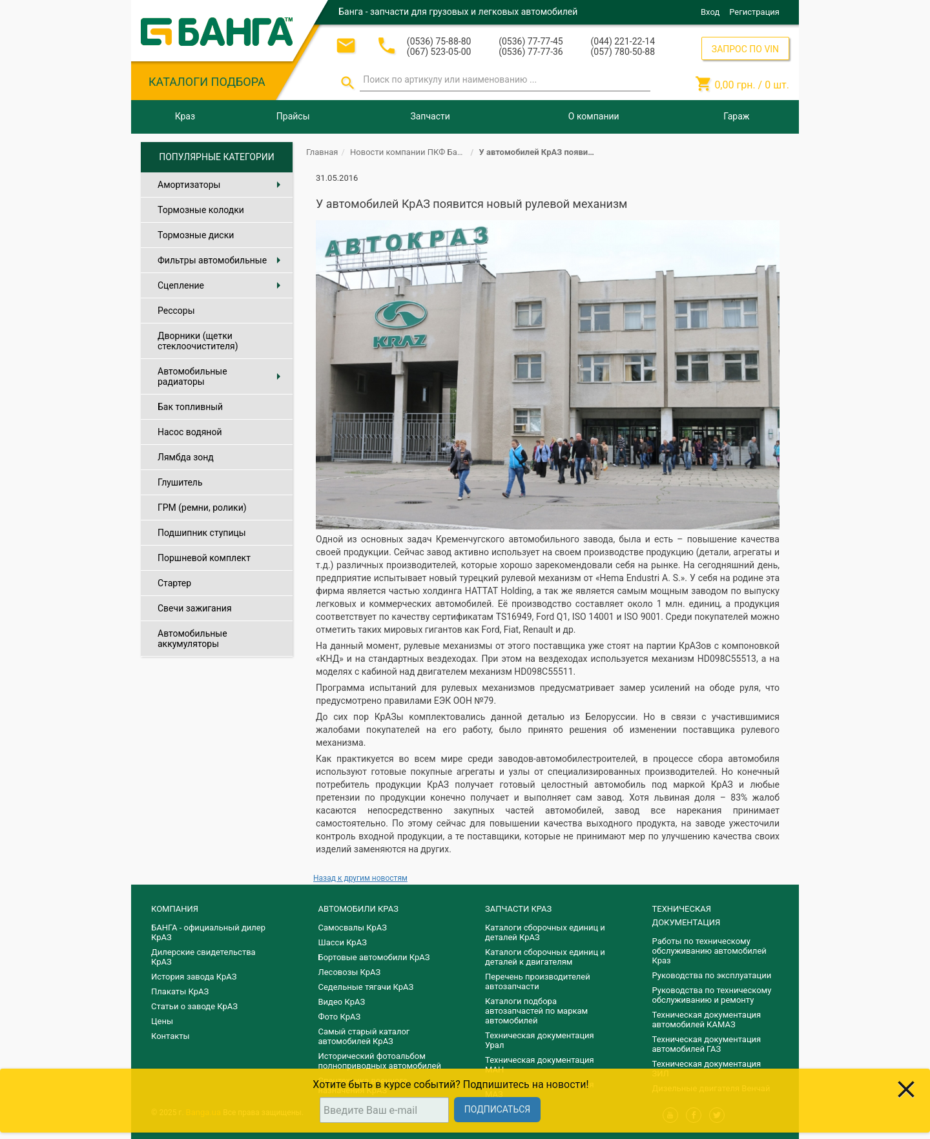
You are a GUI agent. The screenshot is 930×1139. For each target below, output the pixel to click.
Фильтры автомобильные (222, 260)
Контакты (170, 1036)
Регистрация (754, 12)
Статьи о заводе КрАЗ (194, 1006)
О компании (593, 116)
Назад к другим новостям (360, 878)
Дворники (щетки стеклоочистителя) (198, 341)
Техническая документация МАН (539, 1064)
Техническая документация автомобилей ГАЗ (706, 1044)
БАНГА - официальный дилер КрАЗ (208, 932)
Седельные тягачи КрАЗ (366, 987)
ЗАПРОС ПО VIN (745, 49)
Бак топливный (190, 407)
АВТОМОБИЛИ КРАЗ (358, 909)
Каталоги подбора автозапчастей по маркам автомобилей (536, 1010)
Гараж (736, 116)
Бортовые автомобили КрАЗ (374, 957)
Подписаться (497, 1109)
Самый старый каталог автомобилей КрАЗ (364, 1036)
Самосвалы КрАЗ (352, 927)
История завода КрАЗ (194, 976)
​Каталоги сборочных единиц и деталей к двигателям (545, 957)
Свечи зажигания (195, 608)
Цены (162, 1021)
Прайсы (293, 116)
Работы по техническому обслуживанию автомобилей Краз (709, 950)
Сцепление (222, 285)
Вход (710, 12)
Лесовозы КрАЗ (349, 972)
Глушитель (180, 482)
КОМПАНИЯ (174, 909)
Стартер (174, 583)
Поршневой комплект (204, 558)
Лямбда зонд (186, 457)
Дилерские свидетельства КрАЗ (203, 957)
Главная (322, 152)
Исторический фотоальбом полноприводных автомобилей (379, 1061)
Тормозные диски (196, 235)
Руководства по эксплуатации (712, 975)
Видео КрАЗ (342, 1002)
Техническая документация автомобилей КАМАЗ (706, 1019)
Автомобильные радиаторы (222, 376)
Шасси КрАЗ (342, 942)
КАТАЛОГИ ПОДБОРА (207, 81)
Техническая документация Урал (539, 1040)
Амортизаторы (222, 184)
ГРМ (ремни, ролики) (202, 507)
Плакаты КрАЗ (180, 991)
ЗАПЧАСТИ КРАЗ (518, 909)
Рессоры (176, 310)
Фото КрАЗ (339, 1016)
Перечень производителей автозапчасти (537, 981)
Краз (185, 116)
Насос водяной (190, 432)
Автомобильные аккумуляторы (192, 638)
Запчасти (430, 116)
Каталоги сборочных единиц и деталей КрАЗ (545, 932)
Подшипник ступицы (202, 533)
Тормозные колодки (201, 210)
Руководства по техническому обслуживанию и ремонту (712, 995)
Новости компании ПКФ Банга (410, 152)
